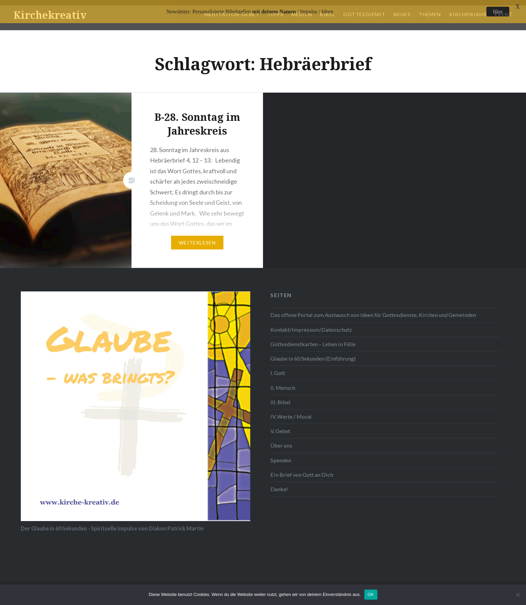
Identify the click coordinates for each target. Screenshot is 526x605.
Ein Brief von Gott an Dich (301, 469)
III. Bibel (280, 397)
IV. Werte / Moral (291, 411)
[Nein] (517, 594)
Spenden (280, 455)
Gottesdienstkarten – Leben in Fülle (313, 339)
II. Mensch (282, 382)
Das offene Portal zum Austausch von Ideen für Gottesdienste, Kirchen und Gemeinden (373, 310)
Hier (498, 11)
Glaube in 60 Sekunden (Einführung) (313, 353)
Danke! (279, 484)
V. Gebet (280, 426)
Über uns (281, 440)
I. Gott (277, 368)
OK (371, 594)
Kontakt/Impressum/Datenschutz (311, 324)
